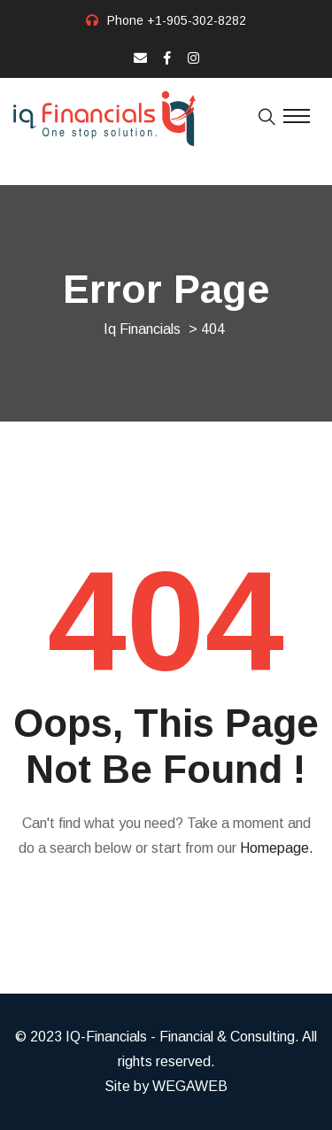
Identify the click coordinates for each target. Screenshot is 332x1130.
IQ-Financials (106, 1036)
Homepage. (276, 847)
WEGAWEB (190, 1086)
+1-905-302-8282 (196, 20)
